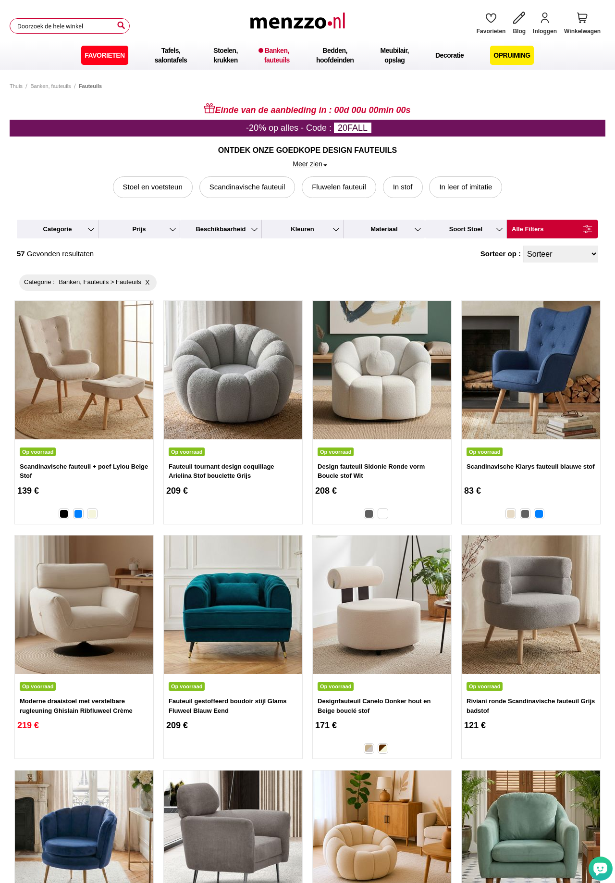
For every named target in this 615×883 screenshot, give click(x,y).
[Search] (121, 25)
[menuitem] (104, 55)
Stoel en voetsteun (153, 187)
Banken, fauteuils (50, 86)
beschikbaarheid (221, 229)
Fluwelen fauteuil (339, 187)
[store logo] (299, 26)
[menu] (307, 55)
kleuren (302, 229)
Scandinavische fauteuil (247, 187)
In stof (403, 187)
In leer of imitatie (465, 187)
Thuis (16, 86)
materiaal (383, 229)
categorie (57, 229)
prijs (139, 229)
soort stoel (465, 229)
